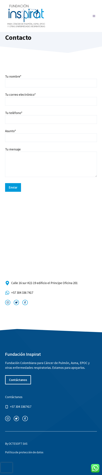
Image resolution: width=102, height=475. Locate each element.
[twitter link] (16, 302)
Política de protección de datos (24, 452)
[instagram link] (7, 302)
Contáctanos (18, 380)
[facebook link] (25, 302)
